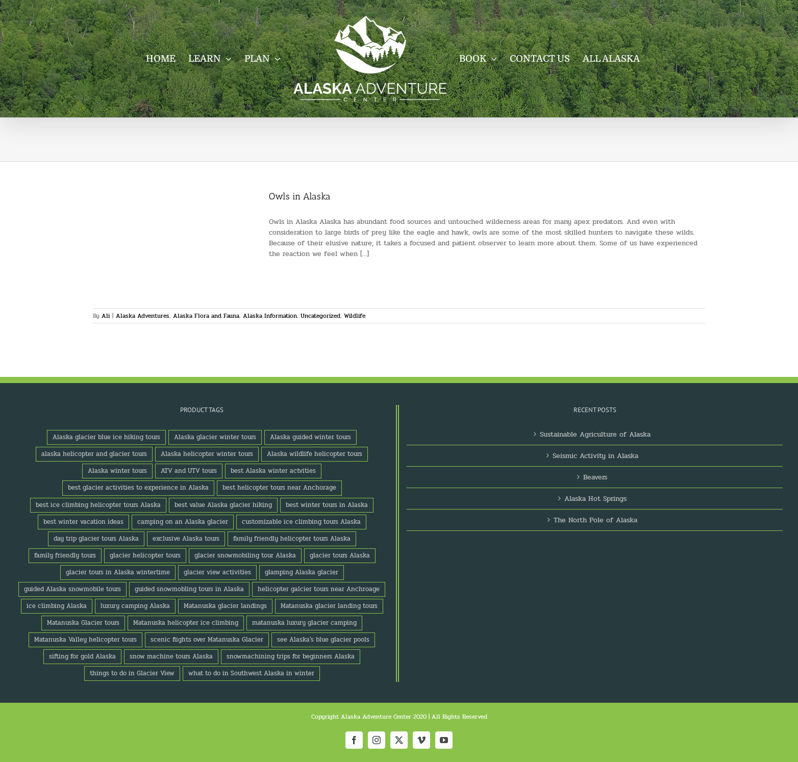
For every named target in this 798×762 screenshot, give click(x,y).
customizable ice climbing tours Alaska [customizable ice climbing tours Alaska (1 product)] (301, 522)
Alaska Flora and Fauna (206, 315)
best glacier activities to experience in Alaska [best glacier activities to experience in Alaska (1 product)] (138, 487)
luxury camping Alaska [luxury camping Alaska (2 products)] (135, 606)
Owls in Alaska (300, 196)
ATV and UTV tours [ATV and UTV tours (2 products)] (189, 471)
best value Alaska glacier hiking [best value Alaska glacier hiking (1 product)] (223, 505)
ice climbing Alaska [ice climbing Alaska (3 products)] (57, 606)
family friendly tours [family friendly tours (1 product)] (65, 555)
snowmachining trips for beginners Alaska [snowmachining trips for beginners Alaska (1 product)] (291, 656)
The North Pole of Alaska (595, 520)
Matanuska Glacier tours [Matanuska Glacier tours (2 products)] (83, 623)
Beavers (595, 477)
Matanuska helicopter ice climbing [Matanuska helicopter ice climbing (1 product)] (185, 623)
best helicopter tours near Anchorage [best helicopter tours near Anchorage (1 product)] (279, 487)
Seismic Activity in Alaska (595, 455)
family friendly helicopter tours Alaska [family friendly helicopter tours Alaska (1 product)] (292, 539)
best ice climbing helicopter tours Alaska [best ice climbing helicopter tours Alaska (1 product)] (98, 505)
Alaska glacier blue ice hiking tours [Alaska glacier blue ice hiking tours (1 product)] (106, 437)
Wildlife (354, 315)
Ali (106, 315)
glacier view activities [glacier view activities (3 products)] (217, 572)
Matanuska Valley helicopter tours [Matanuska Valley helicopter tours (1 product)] (85, 639)
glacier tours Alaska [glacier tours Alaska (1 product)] (340, 555)
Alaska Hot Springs (595, 498)
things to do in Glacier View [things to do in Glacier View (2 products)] (132, 673)
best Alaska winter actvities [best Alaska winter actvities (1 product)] (273, 471)
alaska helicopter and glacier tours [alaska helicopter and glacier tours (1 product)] (94, 454)
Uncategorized (320, 315)
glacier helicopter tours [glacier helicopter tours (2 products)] (145, 555)
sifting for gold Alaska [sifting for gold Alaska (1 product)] (82, 656)
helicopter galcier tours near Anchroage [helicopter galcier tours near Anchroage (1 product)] (319, 589)
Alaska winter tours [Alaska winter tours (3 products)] (117, 471)
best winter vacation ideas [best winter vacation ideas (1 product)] (83, 522)
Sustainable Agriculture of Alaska (595, 434)
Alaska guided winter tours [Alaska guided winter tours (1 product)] (310, 437)
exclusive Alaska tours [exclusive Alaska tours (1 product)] (186, 539)
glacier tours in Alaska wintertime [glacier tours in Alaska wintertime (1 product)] (118, 572)
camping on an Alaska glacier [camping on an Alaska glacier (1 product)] (182, 522)
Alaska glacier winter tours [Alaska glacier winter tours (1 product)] (215, 437)
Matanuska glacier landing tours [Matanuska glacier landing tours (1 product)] (329, 606)
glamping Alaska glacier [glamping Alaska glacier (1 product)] (301, 572)
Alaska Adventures (142, 315)
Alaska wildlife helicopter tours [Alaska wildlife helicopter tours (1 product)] (314, 454)
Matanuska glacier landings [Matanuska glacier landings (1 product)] (225, 606)
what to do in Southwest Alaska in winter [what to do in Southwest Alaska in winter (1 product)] (251, 673)
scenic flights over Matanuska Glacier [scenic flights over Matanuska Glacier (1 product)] (207, 639)
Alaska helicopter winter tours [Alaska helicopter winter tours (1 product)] (207, 454)
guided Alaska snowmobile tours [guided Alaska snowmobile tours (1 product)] (72, 589)
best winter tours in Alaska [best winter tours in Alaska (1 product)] (327, 505)
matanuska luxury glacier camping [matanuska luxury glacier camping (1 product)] (304, 623)
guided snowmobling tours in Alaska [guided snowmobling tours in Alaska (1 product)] (189, 589)
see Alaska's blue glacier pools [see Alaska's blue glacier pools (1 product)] (323, 639)
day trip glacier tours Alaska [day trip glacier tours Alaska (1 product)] (96, 539)
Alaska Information (270, 315)
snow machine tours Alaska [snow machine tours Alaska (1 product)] (171, 656)
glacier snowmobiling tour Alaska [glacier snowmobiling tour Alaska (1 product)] (245, 555)
